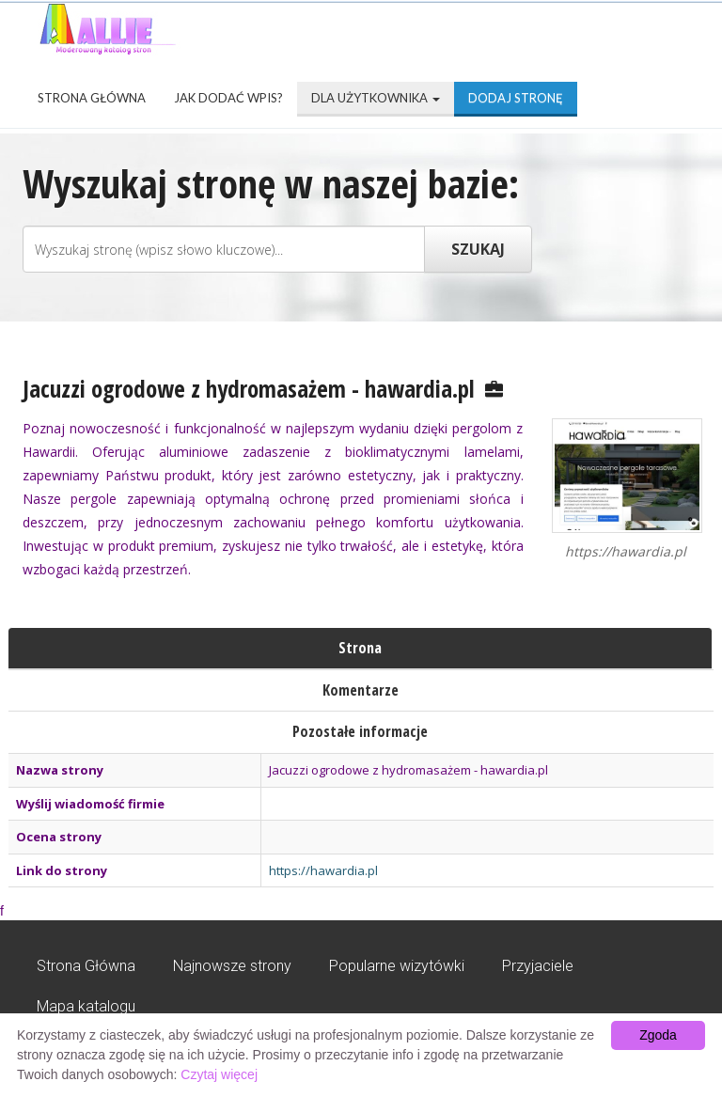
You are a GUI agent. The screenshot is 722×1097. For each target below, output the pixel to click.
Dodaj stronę (515, 97)
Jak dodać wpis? (228, 97)
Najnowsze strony (232, 966)
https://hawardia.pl (323, 870)
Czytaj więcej (219, 1074)
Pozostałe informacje (360, 731)
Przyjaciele (537, 966)
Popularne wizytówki (396, 966)
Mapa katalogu (86, 1006)
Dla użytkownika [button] (375, 97)
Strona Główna (92, 97)
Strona (360, 647)
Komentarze (360, 690)
